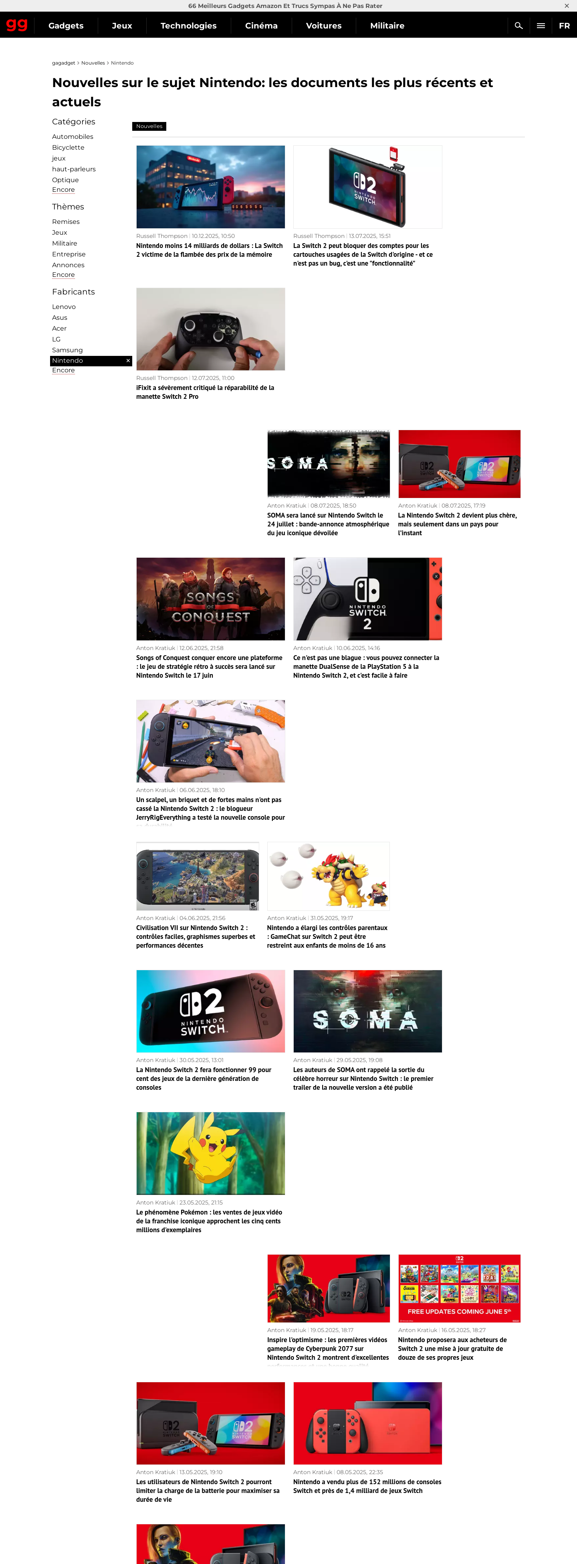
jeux (59, 158)
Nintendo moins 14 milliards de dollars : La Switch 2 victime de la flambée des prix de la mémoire (197, 239)
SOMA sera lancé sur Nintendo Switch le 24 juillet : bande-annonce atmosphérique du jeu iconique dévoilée (328, 367)
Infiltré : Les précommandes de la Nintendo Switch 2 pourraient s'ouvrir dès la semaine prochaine (327, 1261)
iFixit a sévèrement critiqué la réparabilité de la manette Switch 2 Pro (459, 235)
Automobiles (72, 136)
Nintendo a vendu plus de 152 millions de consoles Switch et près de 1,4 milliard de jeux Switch (328, 1005)
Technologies (262, 25)
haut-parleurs (74, 169)
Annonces (68, 265)
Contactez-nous (78, 1511)
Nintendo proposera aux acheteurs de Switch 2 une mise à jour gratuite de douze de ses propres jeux (452, 878)
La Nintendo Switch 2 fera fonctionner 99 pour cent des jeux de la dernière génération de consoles (196, 750)
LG (56, 339)
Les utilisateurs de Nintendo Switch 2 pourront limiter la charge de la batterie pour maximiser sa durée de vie (194, 1005)
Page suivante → (288, 1433)
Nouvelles (93, 63)
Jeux (196, 25)
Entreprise (69, 254)
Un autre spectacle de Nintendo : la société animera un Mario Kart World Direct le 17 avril (451, 1261)
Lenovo (64, 307)
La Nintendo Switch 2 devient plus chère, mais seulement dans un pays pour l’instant (457, 367)
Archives (309, 1450)
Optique (65, 180)
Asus (59, 317)
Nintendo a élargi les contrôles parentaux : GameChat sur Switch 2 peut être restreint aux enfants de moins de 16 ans (327, 622)
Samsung (67, 350)
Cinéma (335, 25)
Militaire (64, 243)
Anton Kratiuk (286, 348)
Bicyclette (68, 147)
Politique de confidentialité (94, 1521)
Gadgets (139, 25)
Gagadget (54, 22)
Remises (66, 221)
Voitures (398, 25)
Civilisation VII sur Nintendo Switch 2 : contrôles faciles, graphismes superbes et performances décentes (195, 622)
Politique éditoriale (82, 1493)
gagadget (63, 63)
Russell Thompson (162, 221)
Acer (59, 328)
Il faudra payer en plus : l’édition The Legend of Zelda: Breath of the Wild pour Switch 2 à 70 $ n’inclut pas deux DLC (326, 1388)
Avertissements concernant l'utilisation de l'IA (120, 1502)
